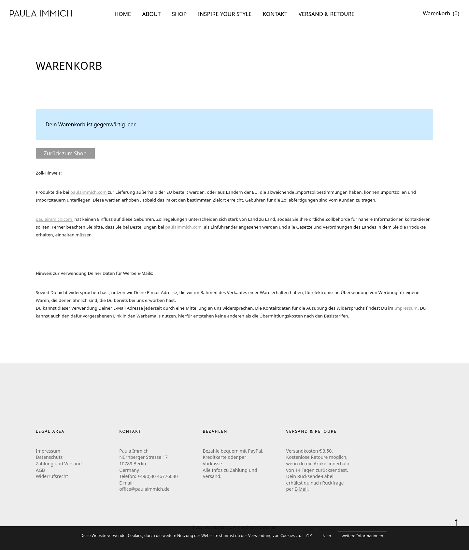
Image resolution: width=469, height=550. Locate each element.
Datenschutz (49, 457)
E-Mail (301, 489)
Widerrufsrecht (52, 476)
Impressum (406, 308)
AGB (40, 470)
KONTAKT (275, 14)
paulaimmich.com (183, 227)
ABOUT (151, 14)
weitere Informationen (362, 536)
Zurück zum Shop (65, 153)
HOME (123, 14)
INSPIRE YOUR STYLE (224, 14)
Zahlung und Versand (59, 463)
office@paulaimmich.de (144, 489)
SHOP (179, 14)
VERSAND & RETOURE (327, 14)
